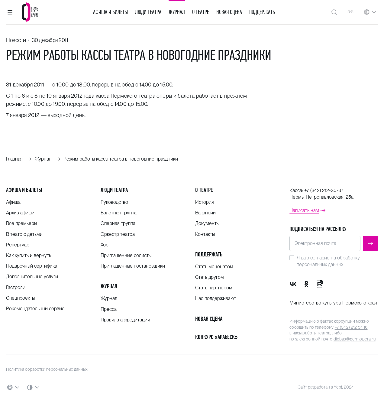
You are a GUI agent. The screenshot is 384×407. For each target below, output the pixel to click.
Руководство (114, 202)
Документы (207, 223)
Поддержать (262, 12)
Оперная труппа (118, 223)
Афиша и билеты (110, 12)
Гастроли (15, 287)
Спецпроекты (20, 298)
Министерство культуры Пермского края (333, 303)
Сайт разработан (314, 387)
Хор (104, 245)
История (204, 202)
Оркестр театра (118, 234)
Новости (16, 40)
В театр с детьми (24, 234)
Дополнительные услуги (32, 276)
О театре (200, 12)
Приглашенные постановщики (133, 266)
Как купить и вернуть (28, 255)
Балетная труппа (119, 213)
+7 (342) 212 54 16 (351, 327)
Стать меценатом (214, 266)
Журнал (177, 12)
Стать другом (209, 277)
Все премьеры (21, 223)
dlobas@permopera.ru (355, 339)
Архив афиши (20, 213)
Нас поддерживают (215, 298)
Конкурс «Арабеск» (216, 337)
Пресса (109, 309)
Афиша (13, 202)
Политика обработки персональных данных (47, 369)
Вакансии (205, 213)
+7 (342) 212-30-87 (324, 190)
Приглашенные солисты (126, 255)
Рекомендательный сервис (35, 308)
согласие (320, 258)
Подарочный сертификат (32, 266)
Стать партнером (213, 288)
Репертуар (17, 245)
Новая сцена (229, 12)
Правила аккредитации (125, 320)
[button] (10, 12)
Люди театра (148, 12)
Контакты (205, 234)
